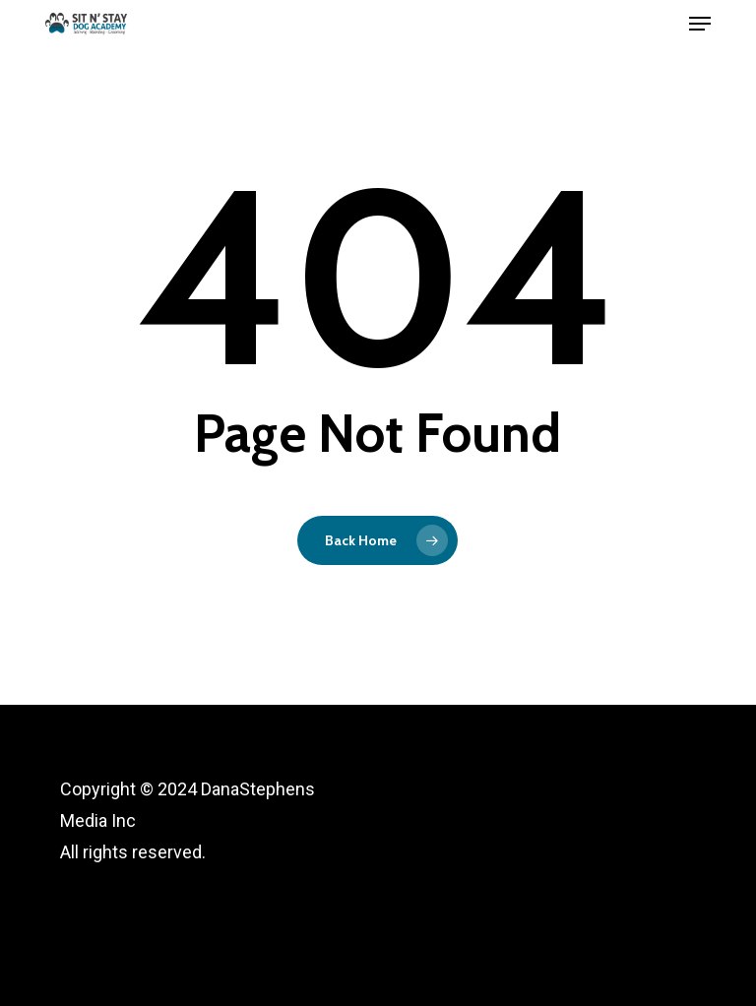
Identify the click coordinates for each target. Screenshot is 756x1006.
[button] (700, 23)
